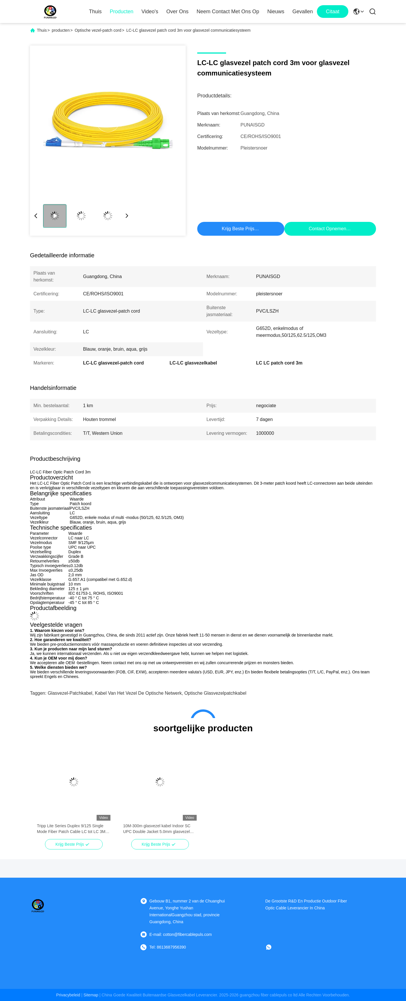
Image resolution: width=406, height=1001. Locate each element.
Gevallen (302, 11)
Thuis (95, 11)
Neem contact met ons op (228, 11)
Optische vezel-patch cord (98, 30)
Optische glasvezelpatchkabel (215, 693)
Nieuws (275, 11)
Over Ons (177, 11)
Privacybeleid (68, 995)
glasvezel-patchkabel (70, 693)
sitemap (91, 995)
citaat (332, 11)
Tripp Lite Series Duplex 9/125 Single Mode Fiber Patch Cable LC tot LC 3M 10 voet (71, 829)
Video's (150, 11)
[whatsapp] (272, 947)
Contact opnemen (327, 228)
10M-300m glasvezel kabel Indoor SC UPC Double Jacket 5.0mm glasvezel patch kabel (156, 829)
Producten (122, 11)
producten (60, 30)
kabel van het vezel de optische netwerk (138, 693)
